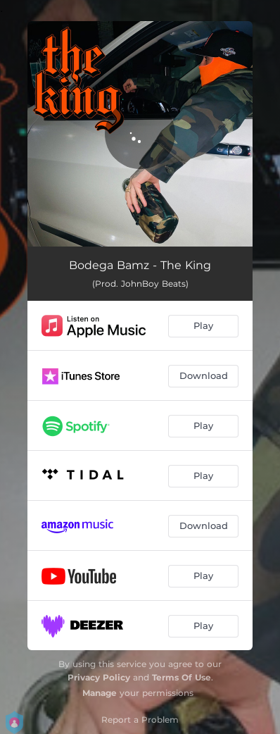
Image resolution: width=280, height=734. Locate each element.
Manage (99, 693)
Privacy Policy (99, 677)
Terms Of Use (181, 677)
